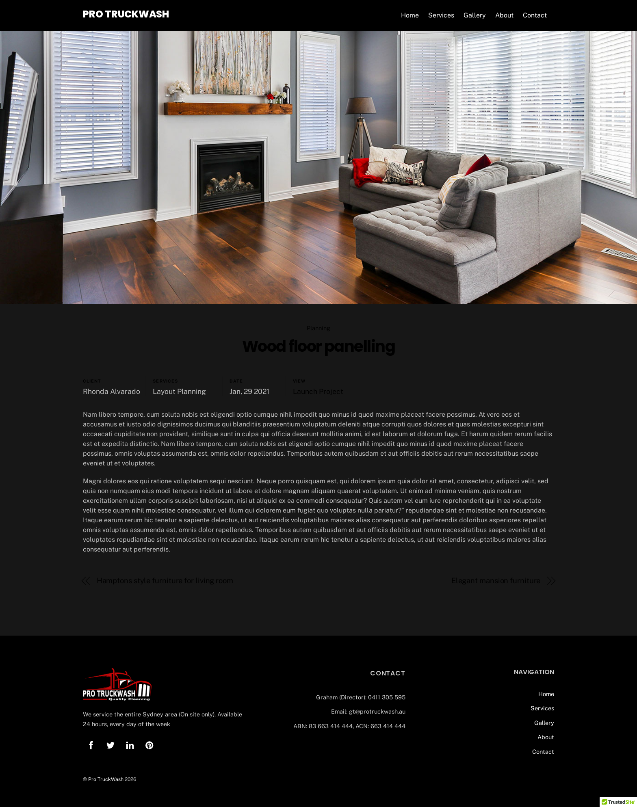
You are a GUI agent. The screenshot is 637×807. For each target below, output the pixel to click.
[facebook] (91, 744)
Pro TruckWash (106, 779)
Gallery (475, 15)
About (504, 15)
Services (441, 15)
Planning (318, 328)
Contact (535, 15)
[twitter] (110, 744)
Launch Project (318, 391)
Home (410, 15)
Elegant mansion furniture (496, 580)
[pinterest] (149, 744)
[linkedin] (130, 744)
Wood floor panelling (318, 346)
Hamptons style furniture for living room (165, 580)
